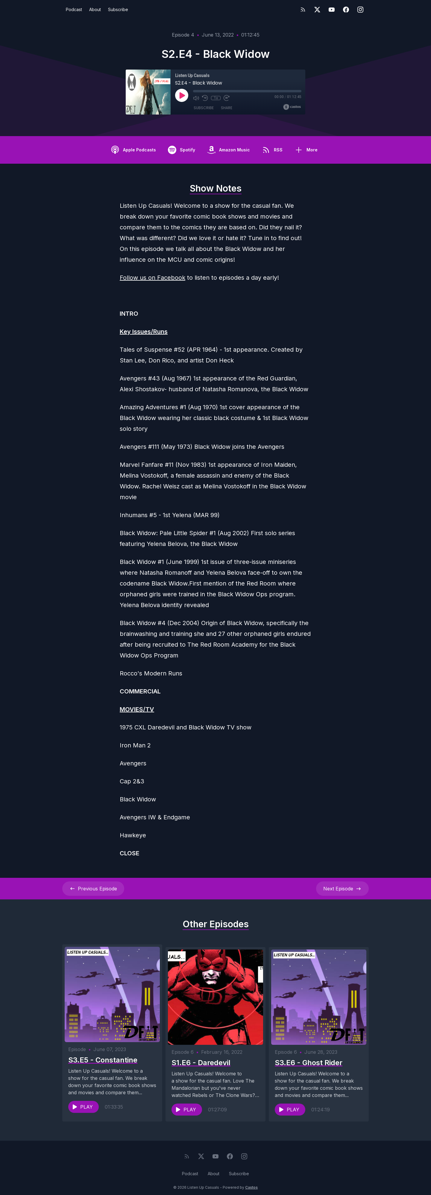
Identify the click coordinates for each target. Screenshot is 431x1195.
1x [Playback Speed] (216, 98)
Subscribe (118, 9)
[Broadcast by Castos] (292, 107)
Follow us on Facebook (152, 277)
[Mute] (196, 98)
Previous (93, 888)
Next (342, 888)
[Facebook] (346, 10)
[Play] (181, 95)
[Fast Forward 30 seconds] (227, 98)
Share (226, 107)
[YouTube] (332, 10)
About (95, 9)
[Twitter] (317, 10)
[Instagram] (360, 10)
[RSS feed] (303, 10)
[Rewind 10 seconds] (205, 98)
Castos (251, 1183)
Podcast (74, 9)
